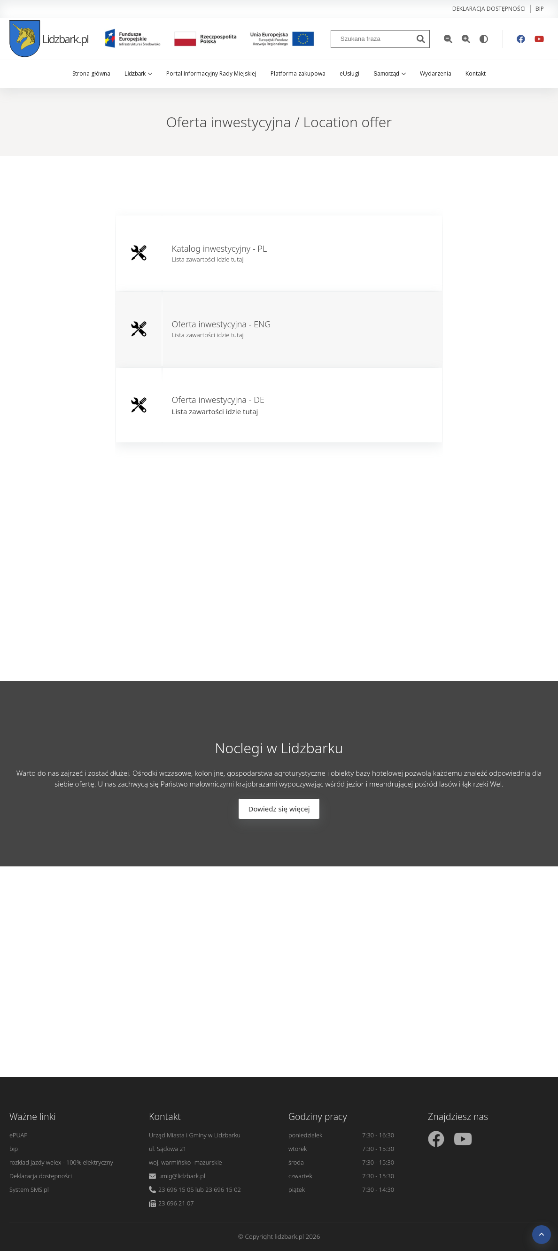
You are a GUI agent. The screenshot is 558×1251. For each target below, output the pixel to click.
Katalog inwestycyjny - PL (219, 248)
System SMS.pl (29, 1189)
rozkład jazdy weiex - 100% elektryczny (61, 1162)
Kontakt (475, 73)
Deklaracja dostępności (489, 9)
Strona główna (91, 73)
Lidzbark (138, 73)
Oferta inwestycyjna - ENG (221, 324)
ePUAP (18, 1135)
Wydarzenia (435, 73)
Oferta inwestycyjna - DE (218, 399)
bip (539, 9)
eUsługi (349, 73)
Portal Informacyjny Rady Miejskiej (211, 73)
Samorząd (389, 73)
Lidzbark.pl (48, 39)
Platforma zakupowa (298, 73)
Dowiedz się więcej (279, 808)
